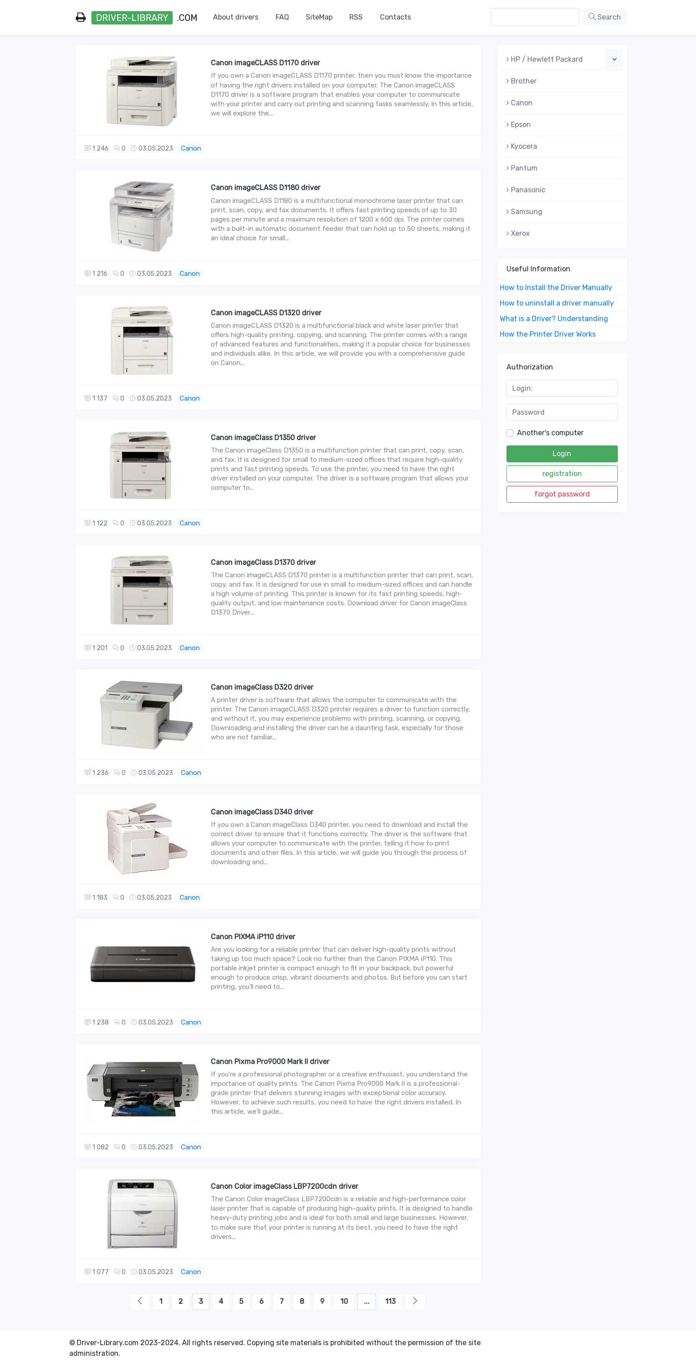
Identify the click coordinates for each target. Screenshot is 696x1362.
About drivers (235, 17)
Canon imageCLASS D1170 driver (265, 63)
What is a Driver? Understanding (554, 318)
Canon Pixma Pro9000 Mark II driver (270, 1061)
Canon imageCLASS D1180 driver (265, 187)
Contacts (395, 17)
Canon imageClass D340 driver (262, 812)
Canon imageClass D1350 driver (263, 437)
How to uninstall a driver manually (557, 303)
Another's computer (550, 433)
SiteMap (319, 17)
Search (605, 17)
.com (137, 17)
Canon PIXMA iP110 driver (253, 937)
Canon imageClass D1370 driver (263, 562)
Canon (191, 148)
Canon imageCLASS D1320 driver (266, 313)
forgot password (562, 494)
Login (562, 453)
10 (344, 1301)
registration (562, 473)
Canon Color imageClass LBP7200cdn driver (284, 1186)
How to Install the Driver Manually (556, 287)
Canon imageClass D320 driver (262, 687)
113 (390, 1301)
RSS (356, 17)
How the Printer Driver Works (548, 334)
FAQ (282, 17)
